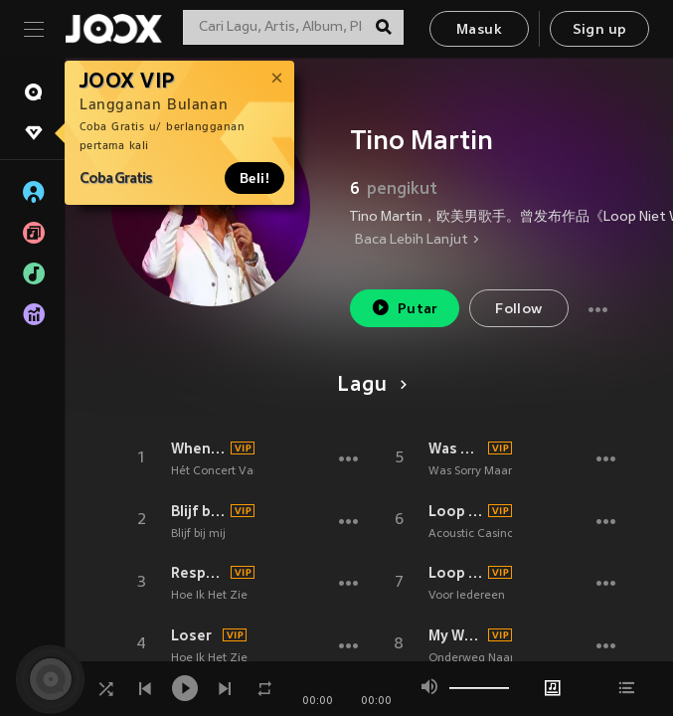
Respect (198, 573)
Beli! (254, 178)
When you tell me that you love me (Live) (198, 448)
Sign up (600, 30)
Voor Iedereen (466, 596)
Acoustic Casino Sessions (495, 534)
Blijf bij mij (198, 511)
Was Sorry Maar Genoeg (455, 448)
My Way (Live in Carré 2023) (455, 635)
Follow (518, 309)
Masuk (479, 30)
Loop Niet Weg (455, 511)
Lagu (368, 386)
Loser (191, 635)
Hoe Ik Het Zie (209, 596)
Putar (404, 307)
